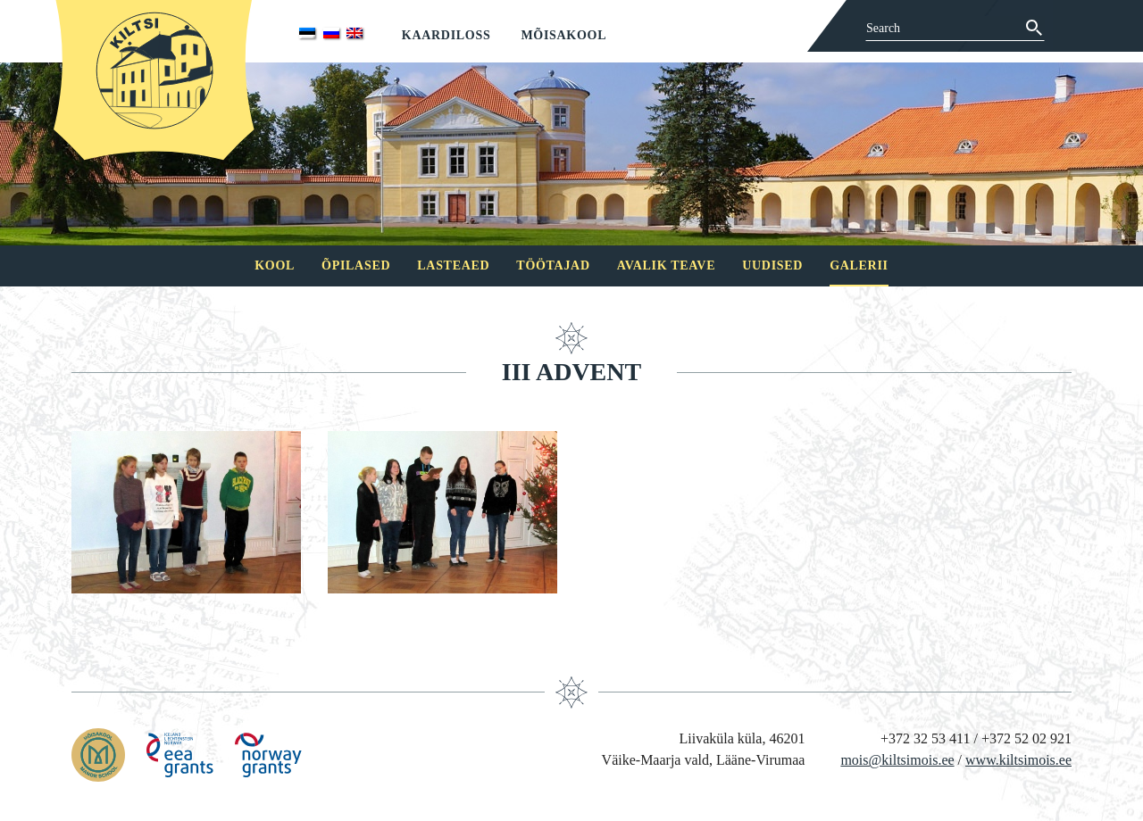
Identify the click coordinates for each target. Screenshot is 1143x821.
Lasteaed (453, 265)
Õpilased (355, 265)
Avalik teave (666, 265)
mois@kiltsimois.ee (897, 759)
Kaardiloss (446, 35)
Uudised (772, 265)
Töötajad (552, 265)
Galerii (859, 265)
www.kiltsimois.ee (1018, 759)
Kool (274, 265)
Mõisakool (563, 35)
